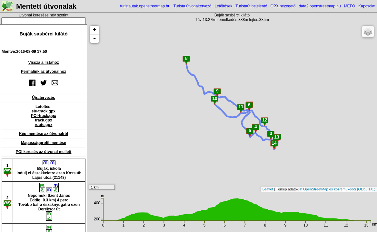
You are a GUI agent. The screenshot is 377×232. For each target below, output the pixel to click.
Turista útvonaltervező (193, 6)
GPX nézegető (282, 6)
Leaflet (268, 189)
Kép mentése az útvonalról (43, 133)
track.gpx (43, 120)
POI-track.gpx (43, 115)
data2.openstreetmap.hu (320, 6)
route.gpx (44, 124)
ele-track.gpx (43, 111)
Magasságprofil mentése (43, 142)
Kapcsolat (366, 6)
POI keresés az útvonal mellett (44, 152)
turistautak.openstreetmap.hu (145, 6)
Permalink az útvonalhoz (43, 71)
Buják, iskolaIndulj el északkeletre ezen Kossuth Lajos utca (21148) (48, 170)
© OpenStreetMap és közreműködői (328, 189)
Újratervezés (43, 97)
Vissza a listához (43, 62)
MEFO (349, 6)
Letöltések (223, 6)
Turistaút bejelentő (251, 6)
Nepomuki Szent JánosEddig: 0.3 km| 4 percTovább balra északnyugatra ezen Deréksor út (49, 202)
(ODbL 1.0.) (366, 189)
